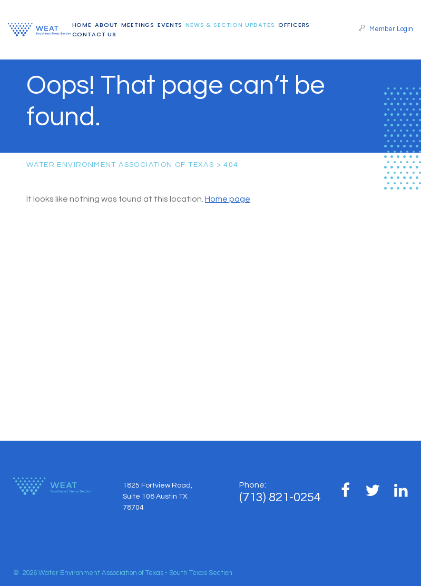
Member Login (385, 29)
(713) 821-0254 (280, 497)
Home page (227, 199)
